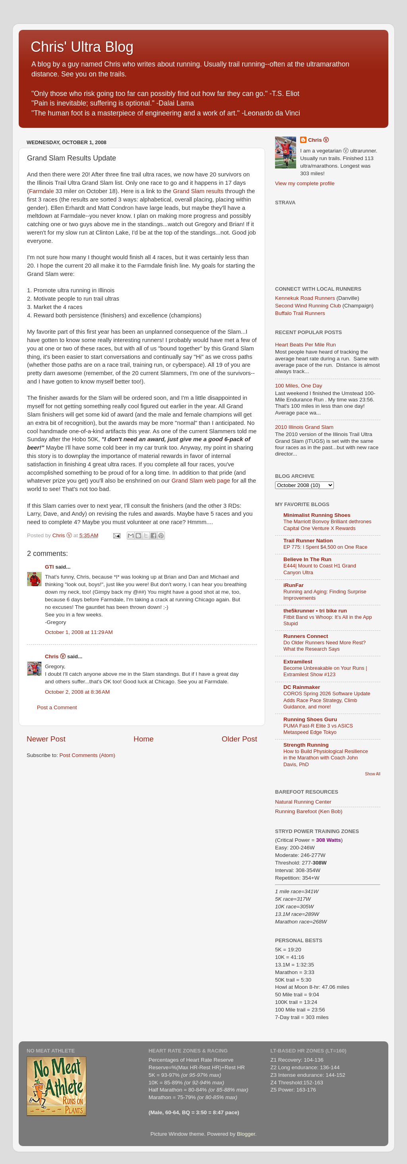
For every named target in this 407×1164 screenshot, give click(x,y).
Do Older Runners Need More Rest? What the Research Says (324, 646)
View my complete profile (305, 183)
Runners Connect (305, 636)
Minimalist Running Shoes (317, 515)
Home (143, 739)
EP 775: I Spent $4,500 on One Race (325, 547)
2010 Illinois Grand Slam (304, 427)
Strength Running (306, 745)
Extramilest (297, 662)
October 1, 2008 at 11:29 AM (79, 632)
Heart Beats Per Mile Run (305, 345)
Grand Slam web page (200, 480)
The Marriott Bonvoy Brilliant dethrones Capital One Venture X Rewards (327, 524)
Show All (372, 774)
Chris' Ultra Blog (82, 47)
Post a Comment (57, 707)
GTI (49, 567)
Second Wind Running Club (308, 306)
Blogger (246, 1134)
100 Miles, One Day (298, 386)
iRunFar (293, 585)
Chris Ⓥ (55, 656)
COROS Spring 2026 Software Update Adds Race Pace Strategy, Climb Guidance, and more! (326, 700)
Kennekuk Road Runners (305, 298)
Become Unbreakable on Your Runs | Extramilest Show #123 (325, 671)
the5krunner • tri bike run (315, 611)
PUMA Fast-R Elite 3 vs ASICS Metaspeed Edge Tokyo (318, 729)
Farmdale (41, 191)
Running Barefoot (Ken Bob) (309, 811)
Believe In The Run (307, 559)
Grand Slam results (198, 191)
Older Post (239, 739)
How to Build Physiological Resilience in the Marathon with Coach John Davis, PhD (325, 757)
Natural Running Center (303, 802)
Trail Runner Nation (308, 541)
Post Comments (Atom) (87, 755)
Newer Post (46, 739)
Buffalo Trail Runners (300, 313)
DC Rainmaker (301, 687)
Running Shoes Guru (310, 719)
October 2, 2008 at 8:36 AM (77, 692)
